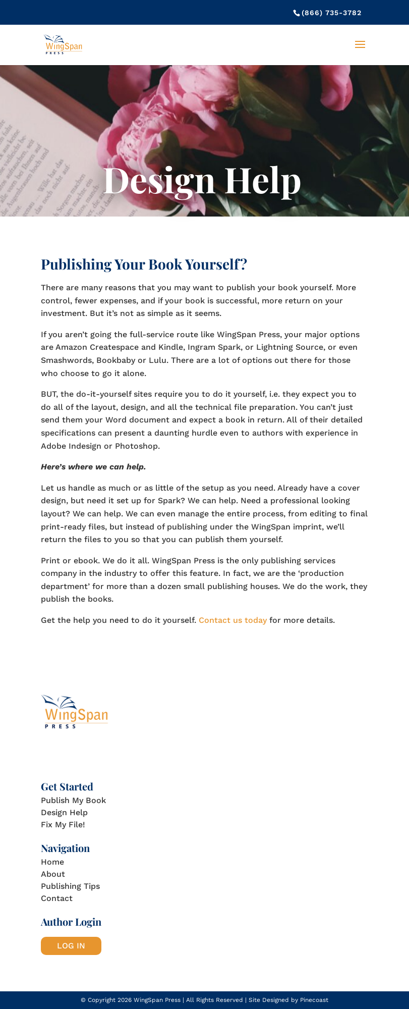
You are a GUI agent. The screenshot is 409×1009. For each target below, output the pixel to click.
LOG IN (71, 945)
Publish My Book (73, 800)
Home (52, 862)
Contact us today (233, 620)
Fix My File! (63, 824)
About (53, 874)
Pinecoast (314, 999)
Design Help (64, 812)
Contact (57, 898)
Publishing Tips (70, 886)
